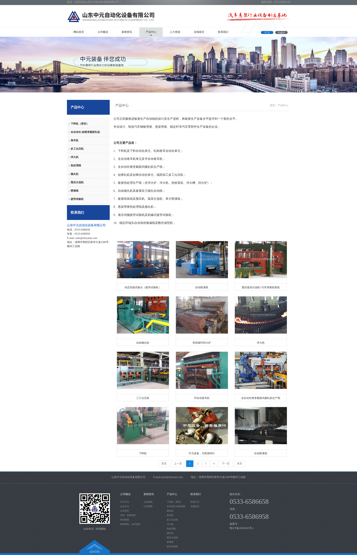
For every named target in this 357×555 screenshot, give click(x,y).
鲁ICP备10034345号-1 (242, 528)
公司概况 (103, 32)
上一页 (178, 463)
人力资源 (175, 32)
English (281, 32)
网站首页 (78, 32)
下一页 (226, 463)
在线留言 (199, 32)
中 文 (267, 32)
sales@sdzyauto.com (86, 238)
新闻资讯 (127, 32)
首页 (272, 105)
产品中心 (151, 32)
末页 (239, 463)
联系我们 (223, 32)
